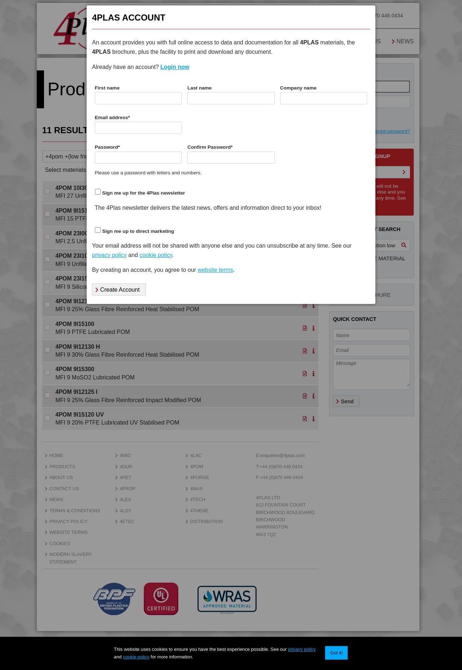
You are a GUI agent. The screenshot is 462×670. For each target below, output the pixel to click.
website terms (216, 270)
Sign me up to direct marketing (138, 231)
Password (107, 147)
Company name (298, 88)
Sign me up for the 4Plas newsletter (143, 193)
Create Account (117, 290)
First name (107, 88)
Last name (199, 88)
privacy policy (302, 649)
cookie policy (136, 657)
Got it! (336, 653)
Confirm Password (209, 147)
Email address (112, 117)
